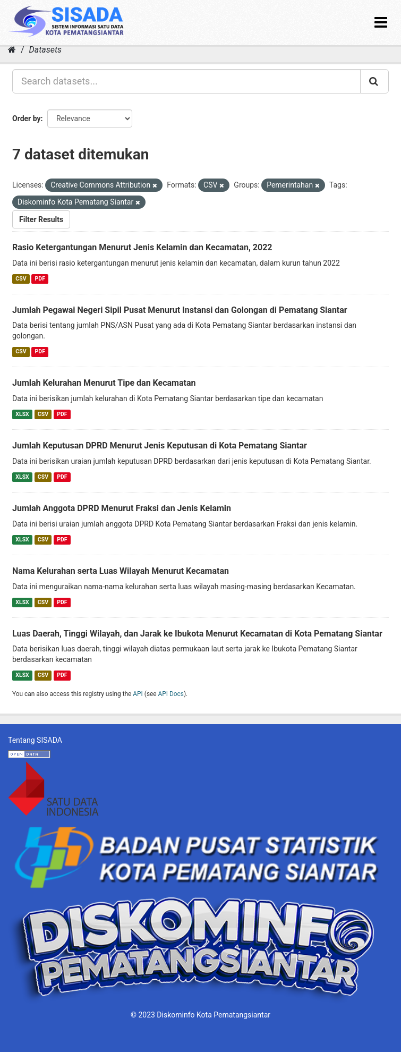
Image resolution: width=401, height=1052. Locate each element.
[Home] (12, 50)
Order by (26, 118)
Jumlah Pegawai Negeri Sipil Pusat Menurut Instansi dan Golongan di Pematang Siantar (179, 310)
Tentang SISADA (35, 740)
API (138, 694)
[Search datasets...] (186, 81)
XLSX (22, 414)
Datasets (45, 50)
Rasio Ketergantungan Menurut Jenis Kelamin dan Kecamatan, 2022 (142, 247)
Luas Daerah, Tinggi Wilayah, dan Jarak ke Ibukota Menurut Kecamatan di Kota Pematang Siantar (197, 634)
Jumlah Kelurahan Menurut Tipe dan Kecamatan (103, 383)
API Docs (171, 694)
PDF (40, 278)
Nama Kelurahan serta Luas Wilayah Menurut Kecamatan (120, 571)
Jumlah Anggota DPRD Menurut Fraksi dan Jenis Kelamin (121, 508)
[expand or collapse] (381, 23)
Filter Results (41, 219)
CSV (20, 278)
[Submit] (374, 81)
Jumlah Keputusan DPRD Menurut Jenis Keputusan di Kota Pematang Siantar (159, 445)
